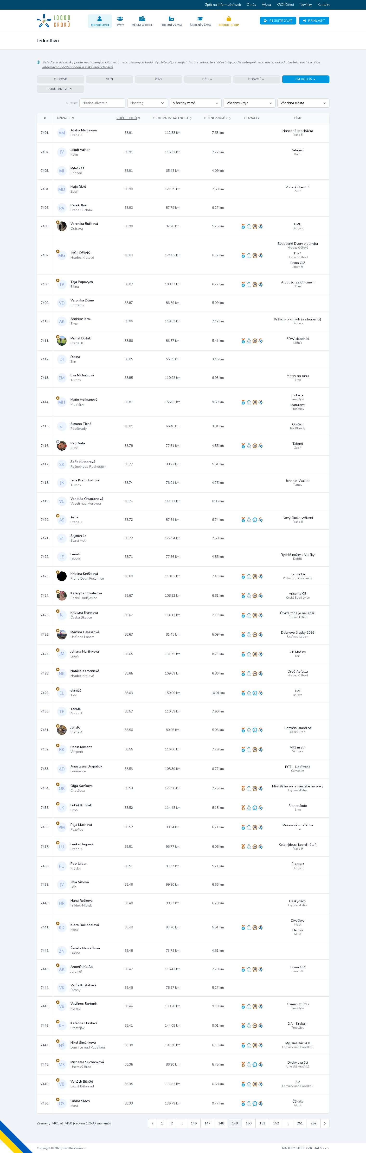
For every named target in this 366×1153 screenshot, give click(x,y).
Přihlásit (314, 21)
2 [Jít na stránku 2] (172, 1123)
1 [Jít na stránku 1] (162, 1123)
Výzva (266, 4)
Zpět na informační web (223, 4)
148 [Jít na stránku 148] (221, 1123)
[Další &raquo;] (324, 1123)
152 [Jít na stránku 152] (276, 1123)
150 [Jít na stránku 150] (248, 1123)
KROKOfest (285, 4)
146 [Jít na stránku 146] (194, 1123)
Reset (71, 103)
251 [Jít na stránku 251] (300, 1123)
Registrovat (278, 21)
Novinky (306, 4)
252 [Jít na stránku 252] (313, 1123)
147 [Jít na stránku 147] (207, 1123)
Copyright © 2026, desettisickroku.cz (62, 1148)
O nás (251, 4)
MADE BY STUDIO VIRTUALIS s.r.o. (305, 1148)
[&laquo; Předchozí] (152, 1123)
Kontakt (323, 4)
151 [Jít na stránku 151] (262, 1123)
